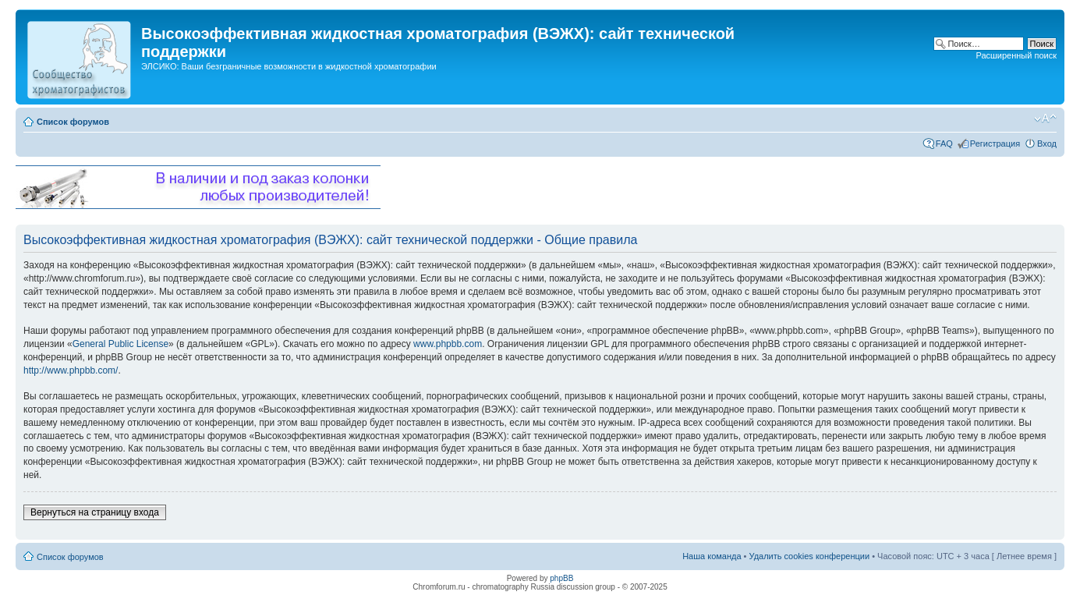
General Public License (120, 343)
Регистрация (995, 143)
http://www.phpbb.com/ (70, 370)
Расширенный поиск (1016, 55)
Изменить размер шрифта (1045, 119)
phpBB (561, 578)
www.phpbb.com (447, 343)
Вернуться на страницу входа (94, 512)
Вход (1047, 143)
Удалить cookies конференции (809, 556)
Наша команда (711, 556)
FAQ (944, 143)
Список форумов (73, 121)
